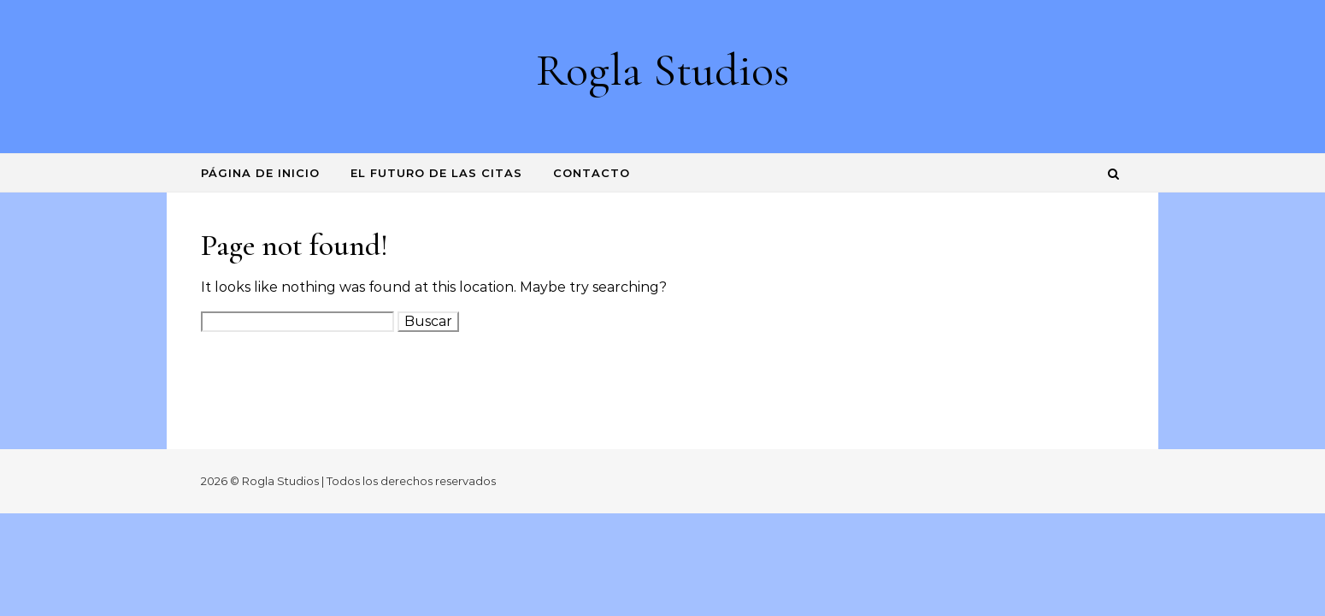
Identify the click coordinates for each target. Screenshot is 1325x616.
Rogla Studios (662, 70)
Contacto (591, 173)
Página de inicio (260, 173)
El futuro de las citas (436, 173)
